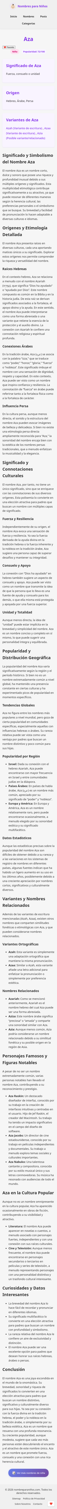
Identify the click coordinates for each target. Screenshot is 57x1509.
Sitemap (16, 1498)
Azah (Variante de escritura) (24, 128)
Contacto (37, 1503)
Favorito (9, 47)
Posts (43, 16)
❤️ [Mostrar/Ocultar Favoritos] (51, 1503)
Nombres (28, 16)
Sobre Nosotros (23, 1503)
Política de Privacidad (34, 1498)
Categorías (28, 23)
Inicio (13, 16)
